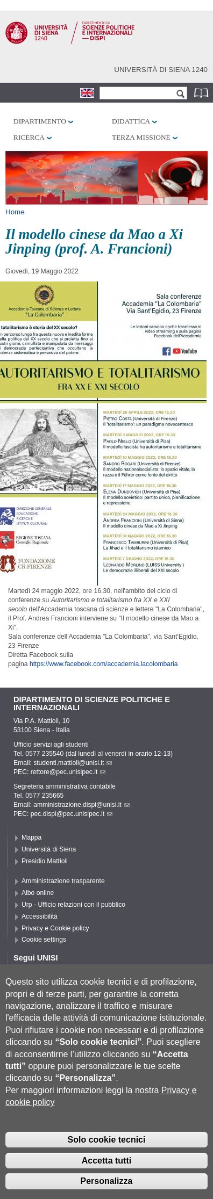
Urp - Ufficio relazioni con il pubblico (73, 904)
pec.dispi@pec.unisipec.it (71, 814)
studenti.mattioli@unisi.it (72, 763)
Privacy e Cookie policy (55, 928)
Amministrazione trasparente (63, 881)
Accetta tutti (106, 1177)
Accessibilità (40, 916)
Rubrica (202, 92)
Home (15, 212)
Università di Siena (49, 849)
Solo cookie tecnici (107, 1156)
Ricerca (29, 137)
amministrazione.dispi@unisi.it (81, 804)
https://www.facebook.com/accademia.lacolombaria (104, 664)
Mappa (31, 837)
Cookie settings (44, 939)
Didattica (131, 121)
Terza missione (141, 137)
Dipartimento (39, 121)
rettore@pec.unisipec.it (68, 772)
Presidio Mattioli (45, 861)
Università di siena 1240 (161, 70)
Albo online (38, 893)
